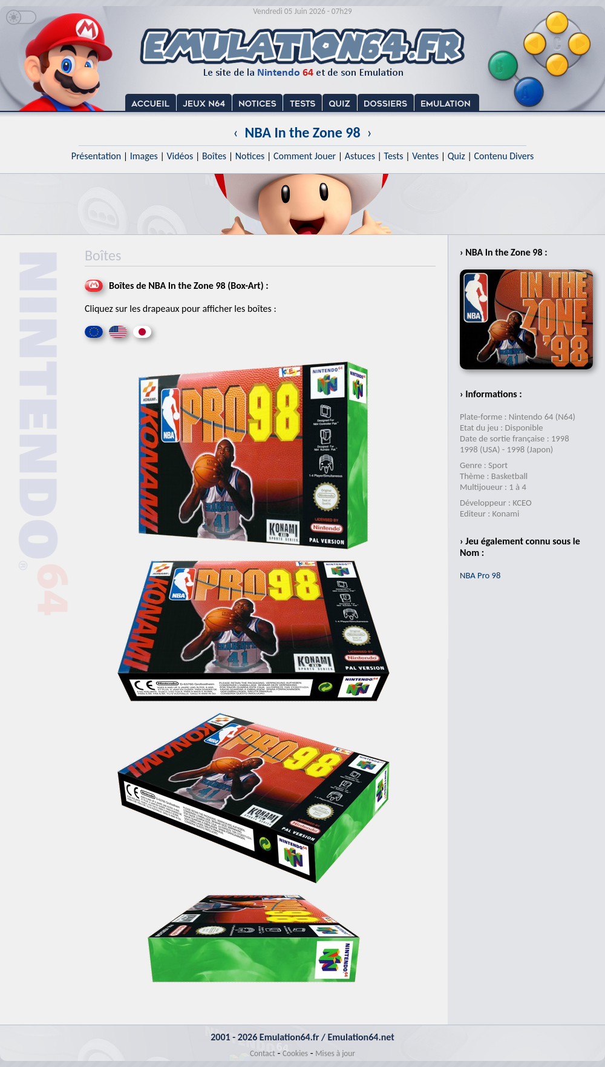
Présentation (96, 156)
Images (144, 156)
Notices (250, 156)
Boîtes (214, 156)
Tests (394, 156)
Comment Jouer (304, 156)
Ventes (425, 156)
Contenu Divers (504, 156)
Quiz (456, 156)
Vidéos (179, 156)
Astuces (360, 156)
